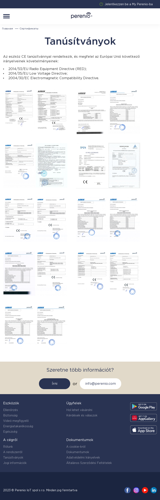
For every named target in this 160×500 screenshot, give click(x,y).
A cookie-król (75, 446)
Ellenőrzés (10, 410)
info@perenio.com (100, 384)
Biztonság (10, 415)
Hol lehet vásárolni (79, 410)
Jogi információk (15, 463)
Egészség (10, 431)
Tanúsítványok (13, 457)
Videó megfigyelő (16, 420)
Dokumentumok (77, 452)
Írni (54, 384)
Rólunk (8, 446)
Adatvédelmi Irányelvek (83, 457)
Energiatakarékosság (18, 426)
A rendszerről (12, 452)
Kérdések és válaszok (82, 415)
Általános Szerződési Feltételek (89, 463)
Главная (7, 28)
